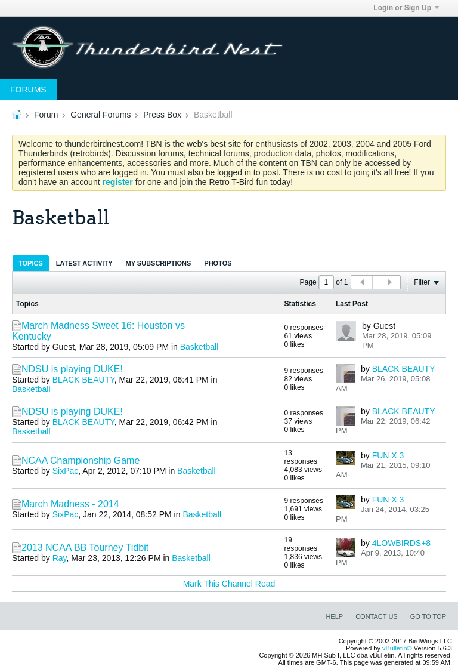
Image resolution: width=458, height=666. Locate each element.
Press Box (162, 114)
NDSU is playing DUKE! (72, 369)
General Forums (100, 114)
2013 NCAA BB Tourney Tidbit (84, 547)
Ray (59, 558)
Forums (28, 89)
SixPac (65, 471)
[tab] (30, 263)
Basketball (199, 347)
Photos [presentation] (217, 263)
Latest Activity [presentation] (84, 263)
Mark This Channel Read (229, 583)
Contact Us (376, 616)
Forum (46, 114)
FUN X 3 (388, 455)
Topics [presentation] (30, 263)
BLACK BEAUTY (83, 379)
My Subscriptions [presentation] (158, 263)
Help (334, 616)
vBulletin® (397, 648)
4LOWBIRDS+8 (401, 543)
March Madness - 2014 (70, 504)
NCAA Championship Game (80, 460)
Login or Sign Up (406, 8)
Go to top (428, 616)
